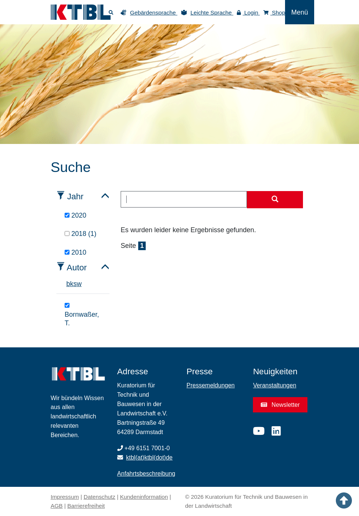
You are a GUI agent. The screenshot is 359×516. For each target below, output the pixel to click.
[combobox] (184, 199)
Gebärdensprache (153, 12)
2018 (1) (80, 233)
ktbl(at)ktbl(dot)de (149, 457)
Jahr (75, 196)
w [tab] (79, 284)
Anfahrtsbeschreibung (146, 473)
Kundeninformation (144, 497)
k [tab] (72, 284)
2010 (75, 252)
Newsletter (280, 404)
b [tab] (68, 284)
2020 (75, 215)
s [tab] (75, 284)
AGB (57, 506)
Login (248, 12)
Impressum (65, 497)
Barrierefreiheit (86, 506)
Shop (274, 12)
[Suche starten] (275, 199)
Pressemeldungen (210, 385)
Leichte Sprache (212, 12)
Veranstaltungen (274, 385)
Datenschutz (99, 497)
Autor (77, 267)
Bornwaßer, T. (82, 315)
